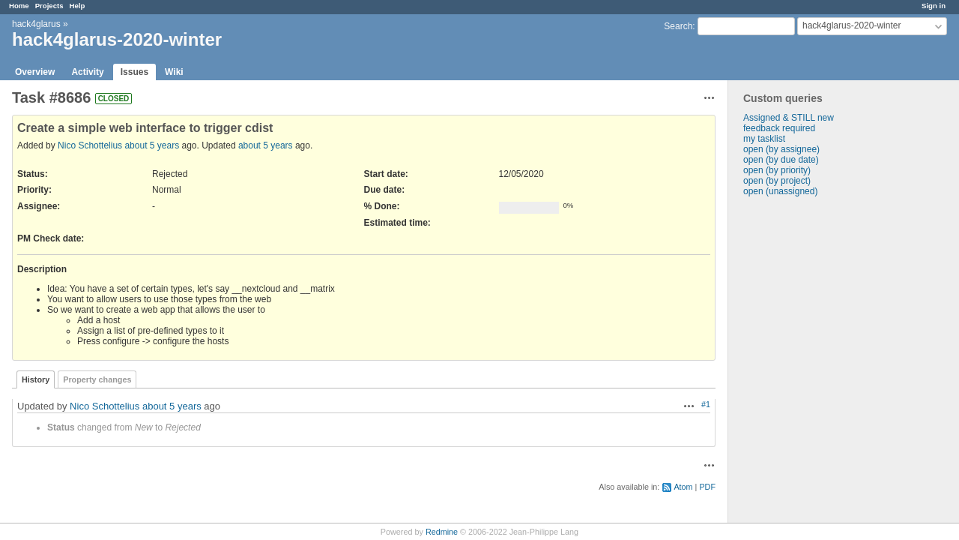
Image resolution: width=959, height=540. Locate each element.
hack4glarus (36, 24)
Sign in (934, 6)
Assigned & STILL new (788, 117)
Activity (87, 72)
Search (678, 26)
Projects (49, 6)
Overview (35, 72)
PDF (707, 486)
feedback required (779, 128)
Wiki (174, 72)
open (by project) (777, 181)
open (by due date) (781, 159)
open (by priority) (777, 170)
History (35, 379)
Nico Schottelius (90, 145)
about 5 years (151, 145)
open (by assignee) (781, 149)
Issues (134, 72)
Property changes (97, 379)
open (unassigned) (780, 191)
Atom (683, 486)
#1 (705, 404)
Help (77, 6)
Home (19, 6)
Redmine (442, 531)
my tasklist (764, 139)
